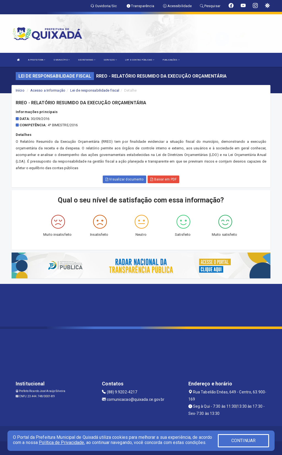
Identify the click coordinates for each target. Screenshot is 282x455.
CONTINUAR (243, 440)
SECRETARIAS (86, 60)
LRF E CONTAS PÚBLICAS (139, 60)
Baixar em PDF (163, 179)
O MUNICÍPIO (62, 60)
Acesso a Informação (47, 90)
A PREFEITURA (36, 60)
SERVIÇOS (110, 60)
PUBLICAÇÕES (170, 60)
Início (20, 90)
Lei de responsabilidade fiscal (94, 90)
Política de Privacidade (61, 442)
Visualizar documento (124, 179)
